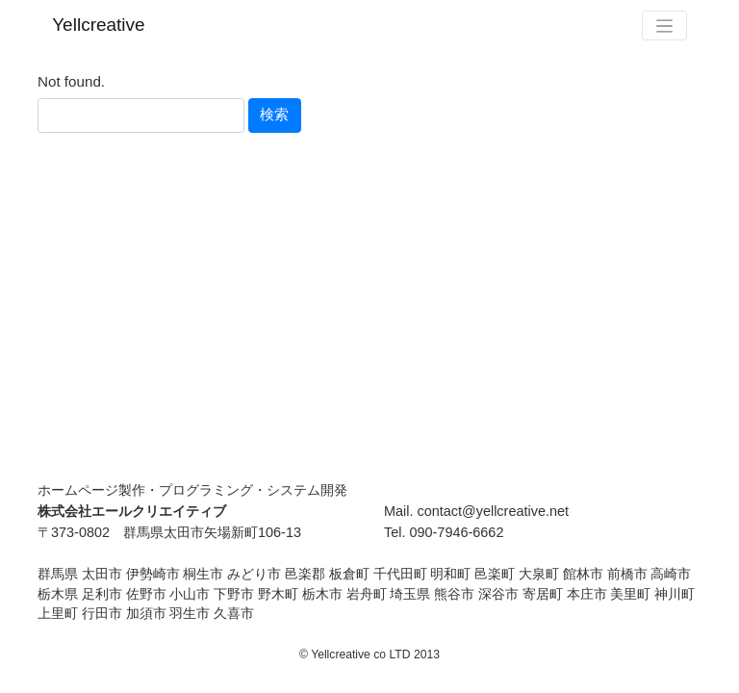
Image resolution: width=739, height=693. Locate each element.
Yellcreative (98, 24)
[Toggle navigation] (664, 25)
